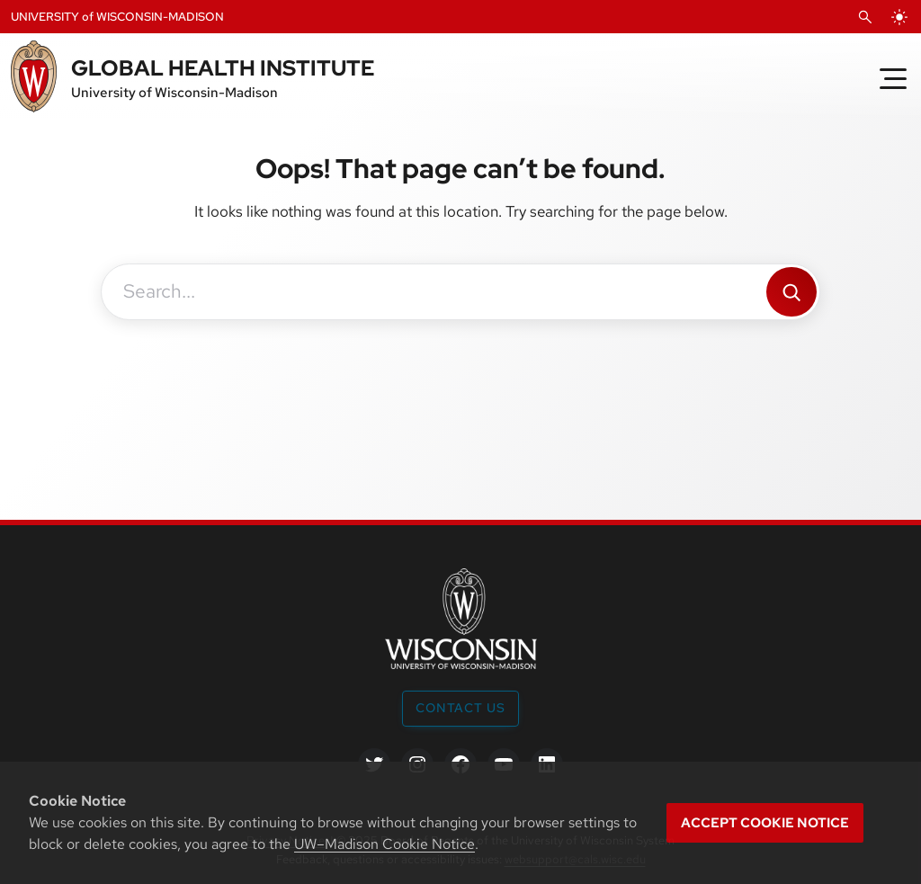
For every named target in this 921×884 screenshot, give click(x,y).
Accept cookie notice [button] (765, 823)
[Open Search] (865, 17)
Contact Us (460, 708)
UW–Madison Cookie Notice (384, 844)
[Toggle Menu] (893, 78)
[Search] (791, 292)
